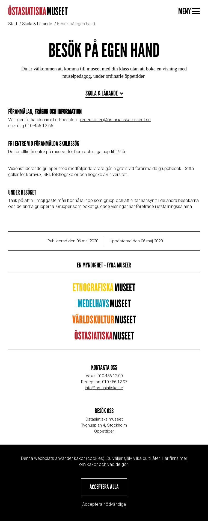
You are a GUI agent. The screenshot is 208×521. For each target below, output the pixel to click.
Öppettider (104, 431)
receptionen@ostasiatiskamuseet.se (115, 119)
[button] (104, 487)
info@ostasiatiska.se (104, 387)
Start (12, 23)
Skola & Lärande (37, 23)
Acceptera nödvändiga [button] (104, 504)
